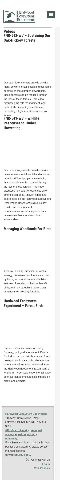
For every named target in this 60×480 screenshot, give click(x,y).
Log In (46, 464)
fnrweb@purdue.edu (17, 454)
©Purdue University (17, 430)
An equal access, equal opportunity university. (23, 434)
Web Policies (42, 468)
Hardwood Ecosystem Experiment (26, 414)
